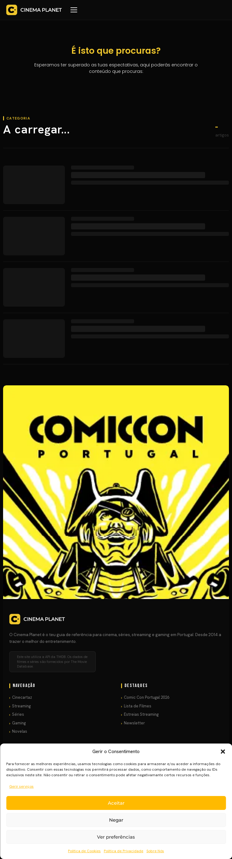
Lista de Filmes (137, 706)
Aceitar (116, 803)
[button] (223, 751)
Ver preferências (116, 837)
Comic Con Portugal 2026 (146, 697)
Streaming (21, 706)
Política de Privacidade (123, 851)
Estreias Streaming (141, 714)
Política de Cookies (84, 851)
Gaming (19, 723)
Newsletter (134, 723)
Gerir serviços (21, 786)
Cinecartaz (22, 697)
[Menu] (73, 10)
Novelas (19, 731)
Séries (18, 714)
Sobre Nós (155, 851)
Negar (116, 820)
